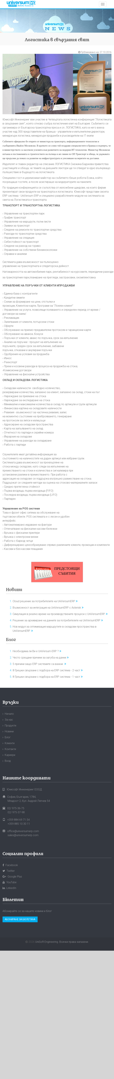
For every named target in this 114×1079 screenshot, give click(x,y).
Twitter (9, 870)
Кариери (10, 755)
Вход (8, 760)
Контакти (10, 749)
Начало (9, 713)
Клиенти (10, 743)
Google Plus (12, 876)
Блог (11, 639)
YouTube (10, 882)
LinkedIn (9, 888)
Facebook (10, 865)
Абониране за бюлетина (20, 919)
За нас (9, 719)
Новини (14, 589)
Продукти (10, 725)
